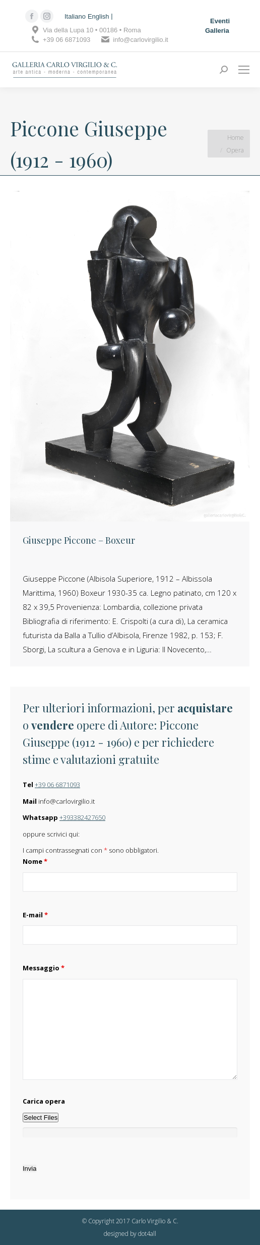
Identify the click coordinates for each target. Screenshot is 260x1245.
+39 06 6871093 (57, 784)
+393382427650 (82, 817)
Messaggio (43, 967)
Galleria (217, 30)
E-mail (35, 914)
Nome (35, 861)
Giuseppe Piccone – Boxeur (79, 540)
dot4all (147, 1233)
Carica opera (44, 1101)
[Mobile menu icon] (244, 70)
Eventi (220, 21)
